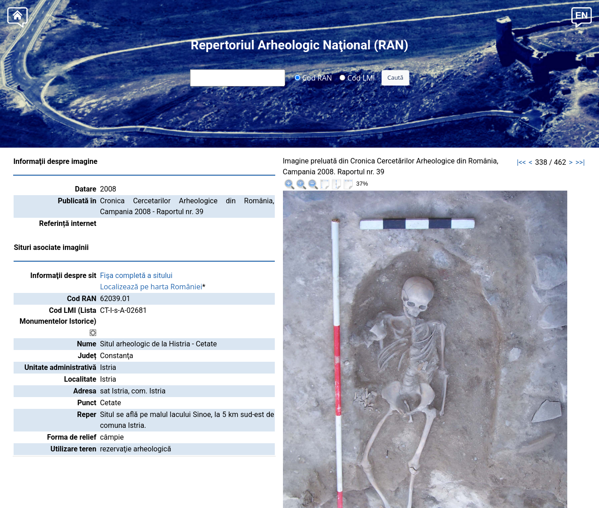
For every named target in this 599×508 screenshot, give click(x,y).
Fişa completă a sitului (136, 275)
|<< (521, 162)
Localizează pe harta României (151, 287)
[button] (581, 16)
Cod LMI (357, 77)
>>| (580, 162)
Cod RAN (313, 77)
